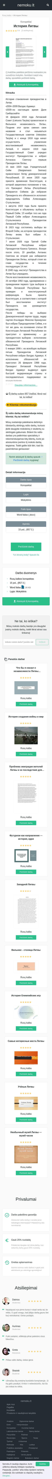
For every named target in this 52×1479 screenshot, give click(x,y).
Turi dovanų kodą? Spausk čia (26, 555)
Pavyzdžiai (11, 1435)
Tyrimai (9, 1441)
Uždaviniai (22, 1441)
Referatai (10, 1445)
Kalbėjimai (11, 1455)
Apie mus (11, 1404)
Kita (21, 1445)
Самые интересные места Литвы (26, 1041)
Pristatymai (33, 1448)
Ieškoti (42, 642)
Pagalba (10, 1407)
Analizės (10, 1421)
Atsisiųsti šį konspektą (26, 84)
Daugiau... (6, 1476)
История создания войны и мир (26, 716)
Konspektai (26, 485)
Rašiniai (24, 1435)
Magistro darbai (13, 1458)
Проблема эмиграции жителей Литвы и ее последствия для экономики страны (26, 770)
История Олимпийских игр (26, 995)
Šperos (24, 1438)
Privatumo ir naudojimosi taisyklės (21, 1413)
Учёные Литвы (26, 1087)
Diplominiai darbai (27, 1421)
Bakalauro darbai (32, 1458)
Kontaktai (11, 1410)
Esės (9, 1425)
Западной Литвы (26, 884)
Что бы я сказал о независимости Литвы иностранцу (26, 671)
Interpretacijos (22, 1425)
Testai (35, 1438)
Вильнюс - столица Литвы (26, 950)
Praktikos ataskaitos (15, 1448)
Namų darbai (34, 1431)
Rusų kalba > (7, 15)
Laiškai (32, 1445)
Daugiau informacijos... (26, 385)
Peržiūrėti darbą (26, 546)
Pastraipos (11, 1451)
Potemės (24, 1451)
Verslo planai (26, 1455)
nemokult (25, 5)
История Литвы (20, 15)
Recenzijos (11, 1438)
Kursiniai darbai (28, 1428)
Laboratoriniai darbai (15, 1431)
